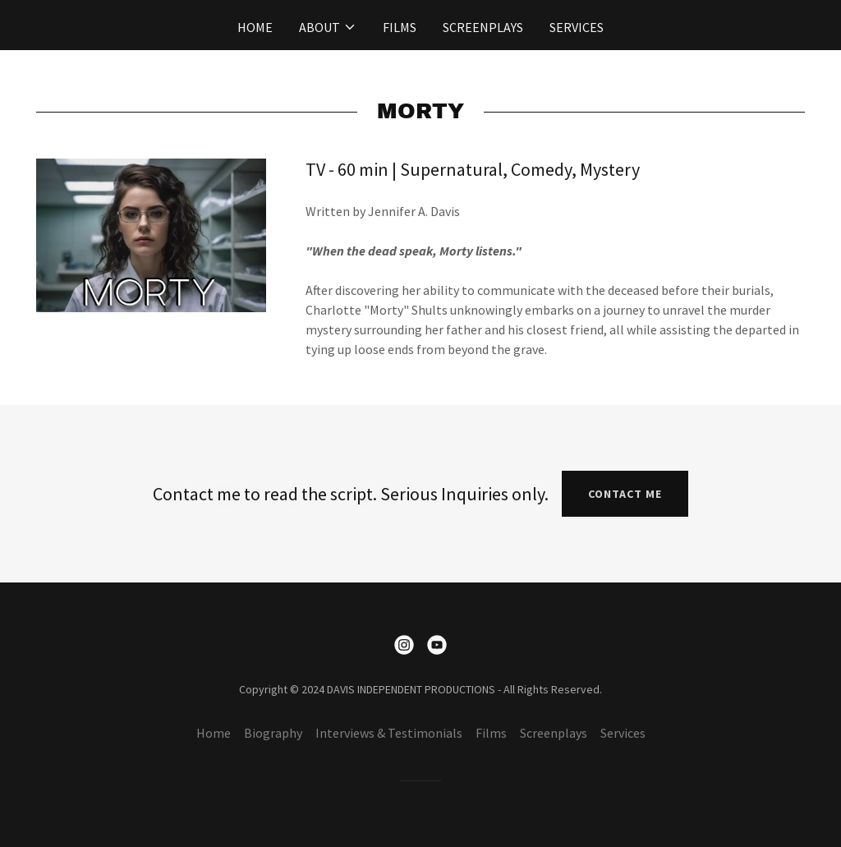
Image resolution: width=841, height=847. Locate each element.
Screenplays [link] (483, 27)
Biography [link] (273, 733)
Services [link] (576, 27)
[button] (327, 27)
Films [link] (399, 27)
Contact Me (625, 493)
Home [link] (255, 27)
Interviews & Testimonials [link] (388, 733)
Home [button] (213, 733)
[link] (404, 644)
